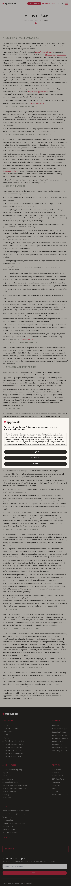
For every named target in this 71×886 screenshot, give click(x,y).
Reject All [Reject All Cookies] (35, 464)
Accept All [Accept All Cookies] (35, 452)
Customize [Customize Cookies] (35, 458)
